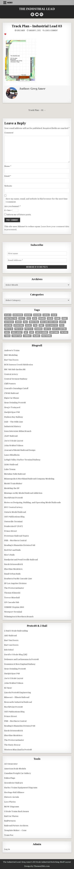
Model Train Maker (13, 483)
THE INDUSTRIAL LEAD (37, 9)
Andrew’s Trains (12, 350)
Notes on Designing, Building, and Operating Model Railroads (32, 502)
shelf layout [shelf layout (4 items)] (17, 332)
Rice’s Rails (9, 555)
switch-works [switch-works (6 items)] (41, 332)
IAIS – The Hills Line (13, 422)
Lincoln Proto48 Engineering (17, 692)
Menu (10, 2)
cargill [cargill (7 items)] (46, 315)
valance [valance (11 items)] (36, 335)
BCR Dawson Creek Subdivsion (18, 365)
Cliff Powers (10, 384)
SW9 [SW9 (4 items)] (31, 332)
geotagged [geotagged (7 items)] (9, 321)
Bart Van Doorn (11, 360)
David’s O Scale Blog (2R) (15, 654)
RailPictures (10, 821)
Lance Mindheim (12, 455)
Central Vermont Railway (15, 379)
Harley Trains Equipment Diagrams (20, 788)
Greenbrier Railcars (13, 783)
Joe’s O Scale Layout (13, 441)
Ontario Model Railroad (15, 512)
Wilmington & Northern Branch (18, 616)
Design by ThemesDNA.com (37, 866)
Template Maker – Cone (15, 830)
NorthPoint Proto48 (13, 498)
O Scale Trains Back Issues (16, 811)
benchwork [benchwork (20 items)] (17, 315)
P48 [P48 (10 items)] (35, 325)
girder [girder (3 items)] (18, 321)
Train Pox (8, 835)
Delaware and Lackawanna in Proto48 (21, 659)
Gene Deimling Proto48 (15, 403)
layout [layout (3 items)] (62, 321)
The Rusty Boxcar (12, 745)
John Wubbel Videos (13, 445)
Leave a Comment (51, 30)
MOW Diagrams (11, 807)
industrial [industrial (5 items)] (34, 321)
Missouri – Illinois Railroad (16, 697)
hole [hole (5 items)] (25, 321)
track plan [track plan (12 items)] (16, 335)
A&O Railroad (10, 635)
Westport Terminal (13, 612)
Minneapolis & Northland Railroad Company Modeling (29, 479)
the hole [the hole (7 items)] (64, 332)
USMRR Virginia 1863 (14, 607)
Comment (8, 133)
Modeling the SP (11, 488)
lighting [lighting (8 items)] (8, 325)
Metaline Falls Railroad (14, 474)
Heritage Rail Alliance (14, 792)
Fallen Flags (9, 778)
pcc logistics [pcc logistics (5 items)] (51, 325)
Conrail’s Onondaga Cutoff (16, 388)
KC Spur (8, 688)
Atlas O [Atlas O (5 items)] (8, 315)
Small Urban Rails (12, 574)
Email (7, 176)
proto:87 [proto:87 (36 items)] (29, 328)
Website (8, 186)
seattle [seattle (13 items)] (47, 328)
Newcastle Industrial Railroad (18, 702)
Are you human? (12, 206)
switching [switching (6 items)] (54, 332)
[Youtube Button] (37, 14)
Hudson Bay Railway (13, 417)
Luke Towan (9, 469)
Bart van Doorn (11, 645)
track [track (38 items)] (7, 335)
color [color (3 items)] (54, 315)
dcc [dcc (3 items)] (28, 318)
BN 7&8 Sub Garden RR (14, 369)
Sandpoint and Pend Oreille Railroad (21, 560)
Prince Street (10, 531)
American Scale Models (15, 769)
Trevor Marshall (12, 597)
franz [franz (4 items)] (64, 318)
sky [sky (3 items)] (25, 332)
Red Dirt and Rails (12, 550)
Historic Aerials (11, 797)
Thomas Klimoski (12, 593)
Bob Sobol (8, 650)
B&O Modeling (11, 355)
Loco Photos (10, 802)
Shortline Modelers (13, 569)
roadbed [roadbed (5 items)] (38, 328)
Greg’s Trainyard (12, 407)
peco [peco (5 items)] (62, 325)
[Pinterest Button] (32, 14)
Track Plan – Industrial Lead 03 (37, 26)
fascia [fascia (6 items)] (50, 318)
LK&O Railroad (11, 464)
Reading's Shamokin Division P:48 (19, 545)
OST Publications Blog (14, 517)
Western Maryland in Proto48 (18, 750)
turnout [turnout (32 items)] (27, 335)
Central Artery (11, 374)
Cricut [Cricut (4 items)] (22, 318)
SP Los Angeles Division (15, 583)
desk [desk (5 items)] (34, 318)
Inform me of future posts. (17, 214)
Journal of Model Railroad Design (19, 450)
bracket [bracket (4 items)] (28, 315)
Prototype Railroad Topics (16, 536)
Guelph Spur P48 (12, 412)
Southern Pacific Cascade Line (18, 578)
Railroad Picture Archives (16, 825)
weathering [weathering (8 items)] (46, 335)
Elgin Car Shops (11, 398)
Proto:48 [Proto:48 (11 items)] (19, 328)
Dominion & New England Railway (19, 664)
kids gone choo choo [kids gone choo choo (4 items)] (49, 321)
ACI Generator (11, 764)
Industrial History (12, 426)
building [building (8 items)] (37, 315)
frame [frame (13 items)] (57, 318)
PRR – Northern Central (15, 540)
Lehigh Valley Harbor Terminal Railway (22, 460)
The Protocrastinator (14, 588)
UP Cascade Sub (11, 602)
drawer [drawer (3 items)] (42, 318)
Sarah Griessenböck (13, 564)
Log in (7, 849)
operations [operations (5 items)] (18, 325)
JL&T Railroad (10, 436)
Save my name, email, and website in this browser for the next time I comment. (36, 200)
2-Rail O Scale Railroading (16, 631)
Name (7, 166)
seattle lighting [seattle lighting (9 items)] (59, 328)
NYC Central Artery (13, 507)
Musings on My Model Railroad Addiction (23, 493)
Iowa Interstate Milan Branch (17, 431)
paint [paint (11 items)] (41, 325)
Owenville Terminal (13, 521)
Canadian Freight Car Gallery (17, 773)
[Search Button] (41, 14)
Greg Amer (21, 30)
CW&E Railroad (11, 393)
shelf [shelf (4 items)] (7, 332)
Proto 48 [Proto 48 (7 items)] (8, 328)
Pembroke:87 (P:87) (13, 526)
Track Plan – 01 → (37, 110)
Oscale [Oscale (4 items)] (28, 325)
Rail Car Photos (11, 816)
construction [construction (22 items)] (10, 318)
